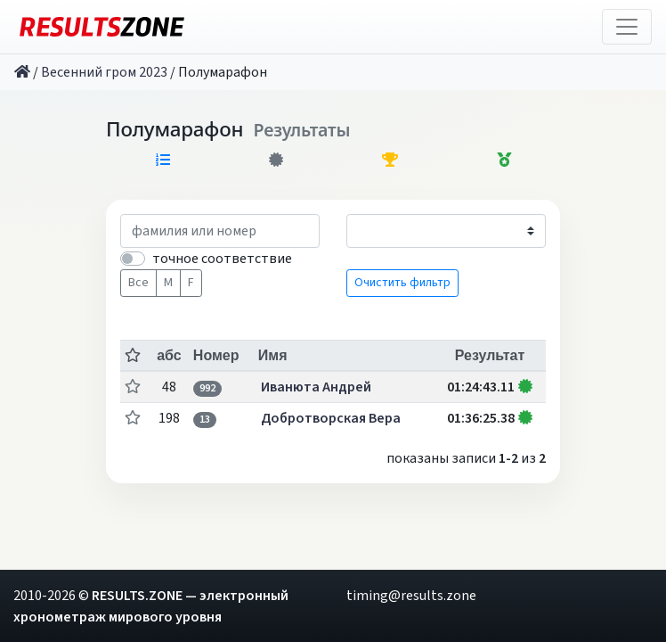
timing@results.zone (411, 595)
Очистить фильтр (402, 283)
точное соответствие (222, 258)
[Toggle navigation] (627, 27)
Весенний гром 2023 (104, 72)
